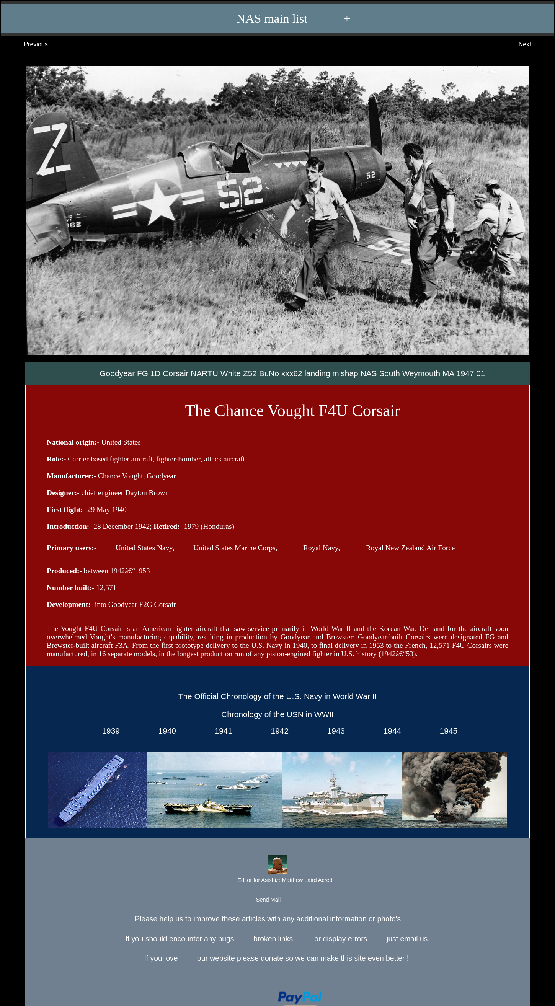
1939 (109, 730)
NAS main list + (281, 18)
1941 (221, 730)
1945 (446, 730)
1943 (334, 730)
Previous (28, 44)
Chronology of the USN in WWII (277, 714)
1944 (390, 730)
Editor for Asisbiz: (277, 870)
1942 (277, 730)
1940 (165, 730)
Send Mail (277, 900)
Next (533, 44)
